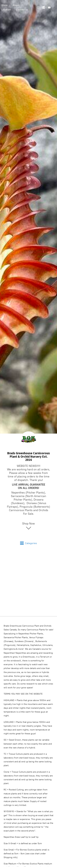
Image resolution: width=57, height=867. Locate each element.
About (16, 5)
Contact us (22, 9)
